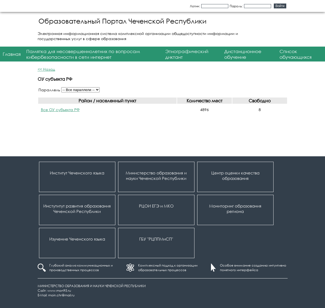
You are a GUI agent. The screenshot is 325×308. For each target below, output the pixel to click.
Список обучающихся (296, 54)
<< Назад (46, 69)
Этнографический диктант (186, 54)
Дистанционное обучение (242, 54)
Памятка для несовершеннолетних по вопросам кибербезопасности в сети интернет (83, 54)
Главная (12, 54)
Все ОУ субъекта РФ (60, 109)
